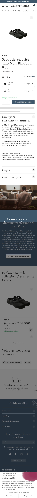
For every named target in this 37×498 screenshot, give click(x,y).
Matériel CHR (12, 11)
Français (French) (18, 460)
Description (18, 117)
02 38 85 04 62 (10, 470)
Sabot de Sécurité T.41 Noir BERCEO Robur (17, 324)
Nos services (18, 426)
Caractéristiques (18, 177)
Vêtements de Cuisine (24, 11)
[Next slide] (31, 336)
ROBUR (27, 362)
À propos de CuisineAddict (18, 421)
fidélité (33, 76)
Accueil (4, 11)
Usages (18, 170)
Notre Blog (18, 416)
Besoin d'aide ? (18, 411)
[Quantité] (5, 102)
